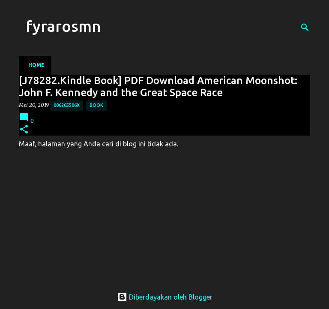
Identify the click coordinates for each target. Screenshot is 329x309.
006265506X (67, 105)
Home (36, 65)
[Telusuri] (305, 27)
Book (96, 105)
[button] (24, 130)
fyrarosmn (63, 26)
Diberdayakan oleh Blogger (164, 297)
